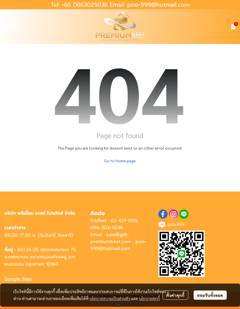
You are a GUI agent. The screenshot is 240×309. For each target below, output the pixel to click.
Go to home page (120, 160)
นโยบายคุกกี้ (149, 298)
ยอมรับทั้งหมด (210, 295)
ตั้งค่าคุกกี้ (175, 295)
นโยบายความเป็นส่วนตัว (109, 298)
